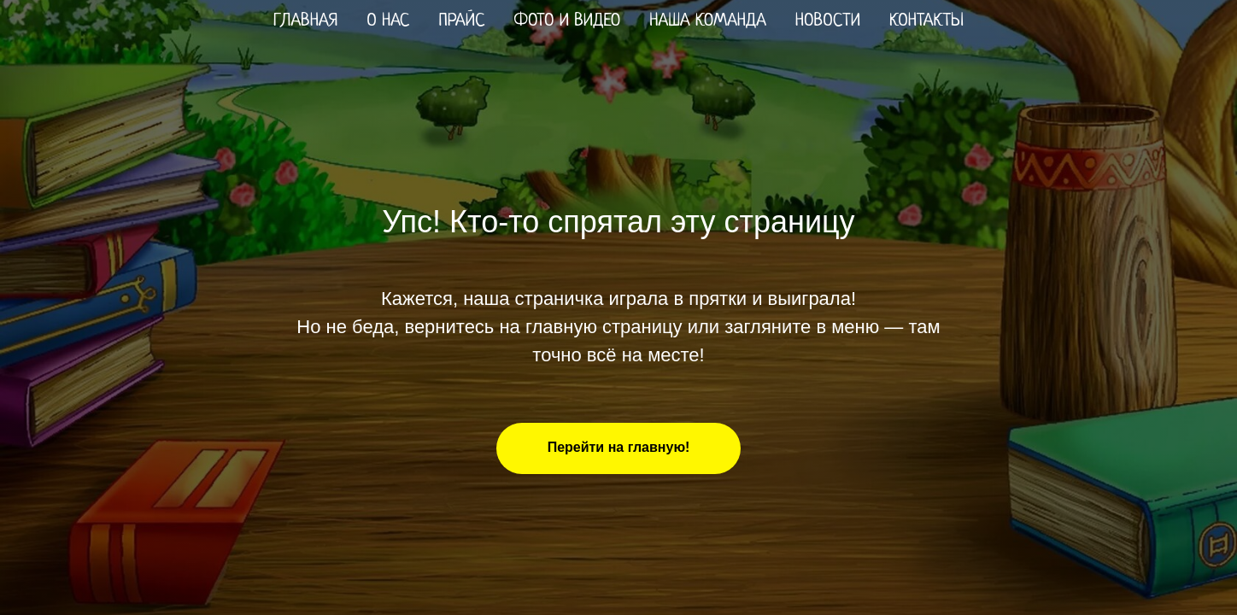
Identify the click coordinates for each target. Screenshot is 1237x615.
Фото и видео (567, 21)
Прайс (461, 21)
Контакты (926, 21)
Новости (827, 21)
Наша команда (707, 21)
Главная (305, 21)
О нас (387, 21)
